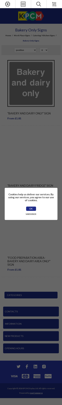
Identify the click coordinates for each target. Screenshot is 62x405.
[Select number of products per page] (44, 50)
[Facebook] (26, 366)
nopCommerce (36, 393)
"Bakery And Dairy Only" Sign (29, 113)
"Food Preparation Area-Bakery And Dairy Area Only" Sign (28, 261)
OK (31, 208)
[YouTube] (35, 366)
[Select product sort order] (25, 50)
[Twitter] (18, 366)
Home (8, 35)
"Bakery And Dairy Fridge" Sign (30, 185)
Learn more (31, 213)
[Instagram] (44, 366)
